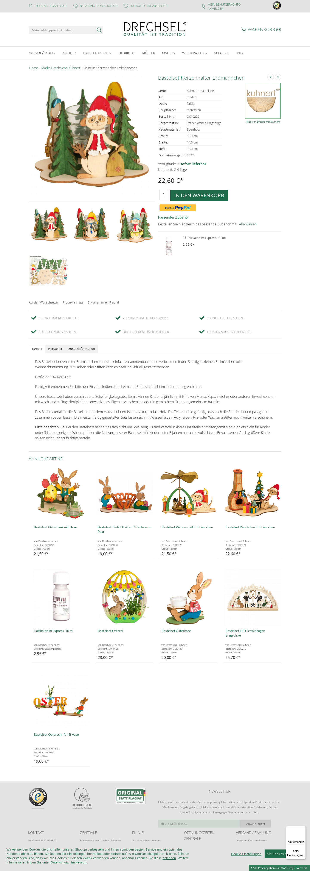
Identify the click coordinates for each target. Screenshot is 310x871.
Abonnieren (266, 823)
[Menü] (303, 828)
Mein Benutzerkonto (224, 4)
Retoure (240, 844)
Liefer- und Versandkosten (251, 840)
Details (37, 348)
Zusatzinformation (81, 348)
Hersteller (55, 348)
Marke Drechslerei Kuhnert (60, 67)
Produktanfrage (73, 302)
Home (33, 67)
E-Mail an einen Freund (103, 302)
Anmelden (215, 8)
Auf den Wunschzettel (43, 302)
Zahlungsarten (244, 848)
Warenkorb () (264, 29)
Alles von (263, 121)
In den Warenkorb (199, 194)
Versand (302, 868)
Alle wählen (248, 223)
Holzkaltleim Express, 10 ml (204, 237)
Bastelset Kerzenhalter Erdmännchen (110, 67)
